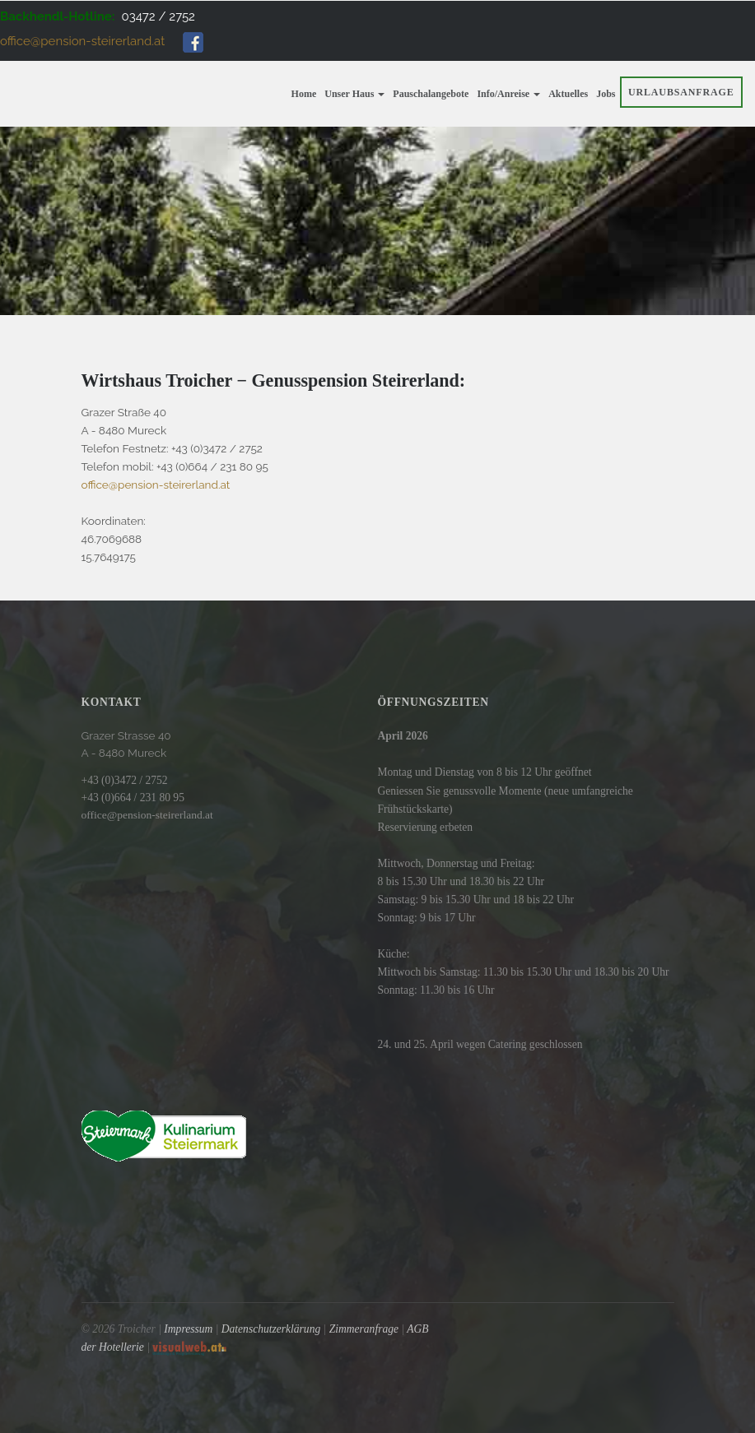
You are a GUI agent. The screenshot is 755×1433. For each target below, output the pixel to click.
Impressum (188, 1329)
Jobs (605, 94)
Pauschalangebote (430, 94)
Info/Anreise (508, 94)
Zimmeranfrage (363, 1329)
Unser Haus (354, 94)
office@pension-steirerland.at (82, 41)
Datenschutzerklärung (270, 1329)
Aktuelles (568, 94)
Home (304, 94)
